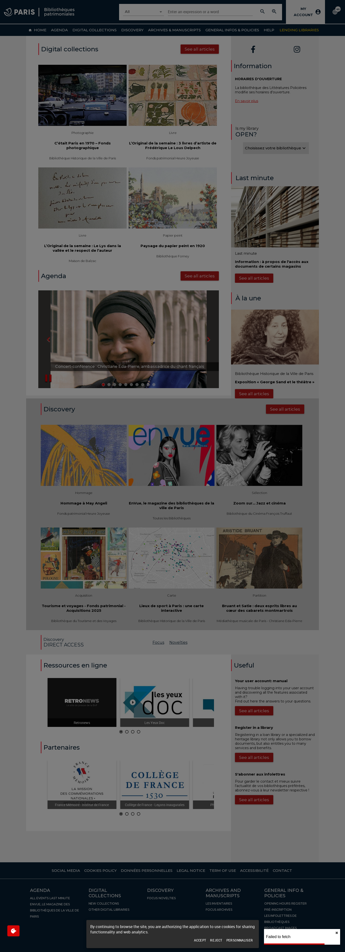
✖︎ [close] (336, 933)
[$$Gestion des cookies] (13, 930)
